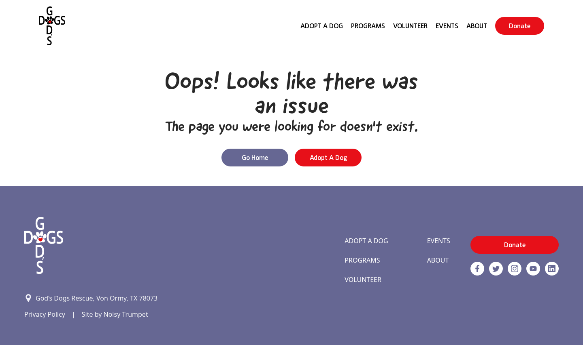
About (476, 25)
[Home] (52, 25)
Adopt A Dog (321, 25)
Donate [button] (519, 25)
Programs (368, 25)
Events (447, 25)
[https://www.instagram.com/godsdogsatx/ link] (514, 269)
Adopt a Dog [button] (328, 157)
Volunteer (410, 25)
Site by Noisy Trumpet (115, 314)
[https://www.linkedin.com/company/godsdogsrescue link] (552, 269)
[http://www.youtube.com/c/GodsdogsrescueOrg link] (533, 269)
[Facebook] (477, 269)
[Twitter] (496, 269)
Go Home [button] (255, 157)
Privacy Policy (44, 314)
